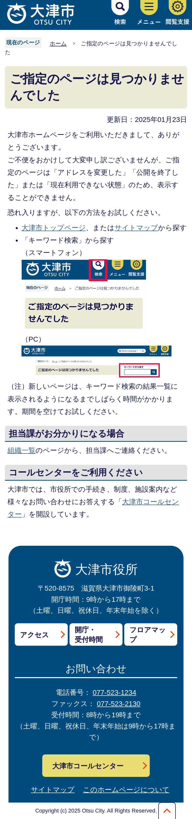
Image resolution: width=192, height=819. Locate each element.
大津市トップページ (54, 228)
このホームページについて (126, 790)
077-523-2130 (118, 704)
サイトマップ (136, 228)
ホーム (58, 43)
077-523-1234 (114, 692)
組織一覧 (22, 450)
